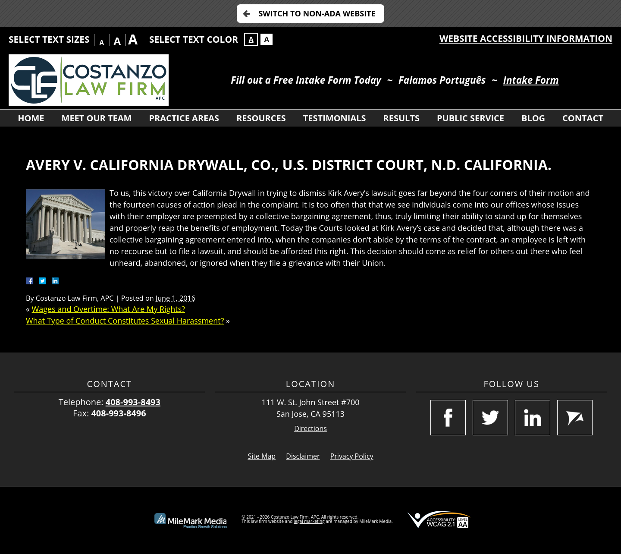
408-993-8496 (118, 413)
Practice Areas (184, 118)
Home (31, 118)
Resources (261, 118)
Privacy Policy (351, 456)
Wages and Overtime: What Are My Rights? (108, 309)
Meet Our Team (97, 118)
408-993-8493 (133, 402)
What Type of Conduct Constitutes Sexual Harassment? (125, 320)
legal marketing (309, 521)
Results (401, 118)
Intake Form (531, 80)
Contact (582, 118)
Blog (533, 118)
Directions (310, 428)
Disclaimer (303, 456)
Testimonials (334, 118)
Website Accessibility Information (525, 38)
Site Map (262, 456)
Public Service (470, 118)
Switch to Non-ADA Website (316, 13)
